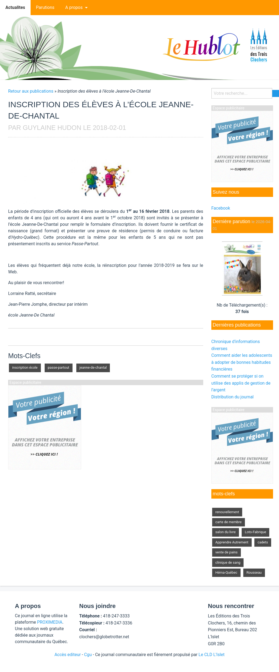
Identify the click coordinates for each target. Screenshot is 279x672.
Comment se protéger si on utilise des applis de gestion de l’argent (241, 383)
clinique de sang (227, 562)
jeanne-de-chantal (93, 367)
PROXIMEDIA (50, 622)
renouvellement (227, 512)
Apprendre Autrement (231, 542)
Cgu (88, 654)
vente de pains (226, 552)
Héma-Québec (226, 572)
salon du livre (225, 532)
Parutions (45, 7)
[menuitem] (15, 7)
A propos (74, 7)
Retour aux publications (30, 91)
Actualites (15, 7)
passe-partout (58, 367)
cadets (263, 542)
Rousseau (254, 572)
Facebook (220, 208)
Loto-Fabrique (255, 532)
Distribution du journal (232, 396)
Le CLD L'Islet (212, 654)
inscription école (25, 367)
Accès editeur (67, 654)
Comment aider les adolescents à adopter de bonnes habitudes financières (241, 362)
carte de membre (228, 522)
